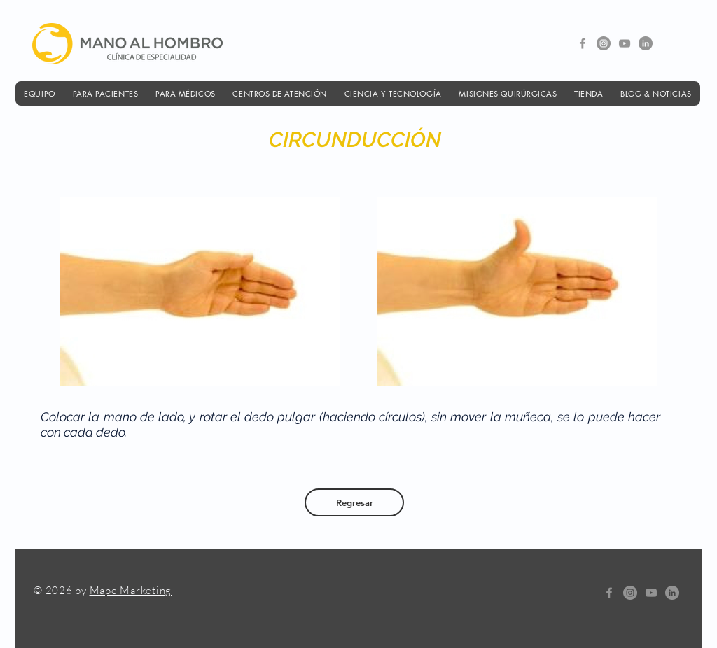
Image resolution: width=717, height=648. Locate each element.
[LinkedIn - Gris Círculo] (646, 43)
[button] (39, 93)
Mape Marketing (131, 590)
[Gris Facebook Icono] (583, 43)
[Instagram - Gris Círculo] (604, 43)
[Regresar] (354, 502)
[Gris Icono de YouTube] (625, 43)
